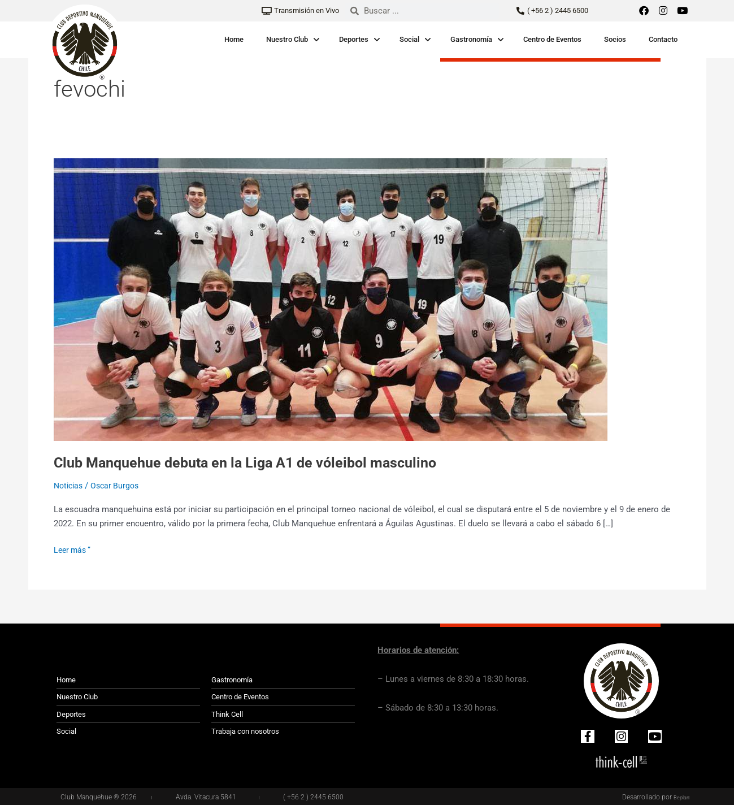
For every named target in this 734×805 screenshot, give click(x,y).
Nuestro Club (287, 39)
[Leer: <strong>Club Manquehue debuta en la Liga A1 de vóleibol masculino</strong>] (330, 299)
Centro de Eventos (552, 39)
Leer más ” (74, 549)
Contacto (663, 39)
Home (234, 39)
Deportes (353, 39)
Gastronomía (471, 39)
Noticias (70, 486)
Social (409, 39)
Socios (615, 39)
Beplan (679, 796)
